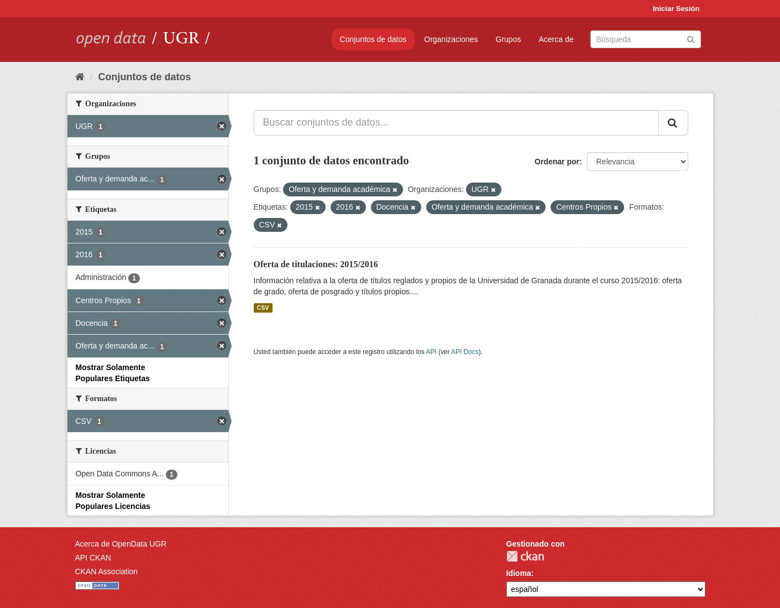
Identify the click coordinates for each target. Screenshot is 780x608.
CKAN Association (106, 571)
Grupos (508, 39)
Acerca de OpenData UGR (121, 543)
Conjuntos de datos (373, 39)
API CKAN (93, 557)
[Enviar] (690, 38)
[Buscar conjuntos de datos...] (456, 123)
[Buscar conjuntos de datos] (645, 39)
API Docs (465, 352)
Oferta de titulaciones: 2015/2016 (316, 264)
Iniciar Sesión (676, 8)
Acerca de (555, 39)
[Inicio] (80, 76)
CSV (263, 307)
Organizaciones (451, 39)
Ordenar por (557, 161)
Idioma (518, 573)
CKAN (525, 556)
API (431, 352)
